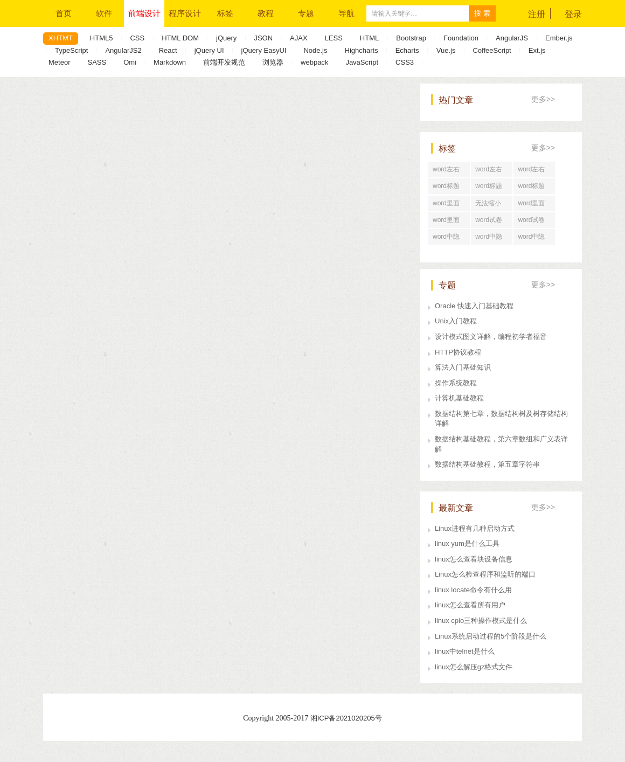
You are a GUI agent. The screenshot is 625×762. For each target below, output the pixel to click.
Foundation (460, 38)
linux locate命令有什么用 (473, 590)
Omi (129, 62)
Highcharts (361, 50)
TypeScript (71, 50)
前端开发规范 (224, 62)
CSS (137, 38)
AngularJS (512, 38)
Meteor (59, 62)
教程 (266, 13)
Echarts (407, 50)
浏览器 (272, 62)
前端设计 (144, 13)
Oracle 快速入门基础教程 (474, 306)
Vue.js (446, 50)
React (168, 50)
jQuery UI (209, 50)
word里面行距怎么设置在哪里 (449, 222)
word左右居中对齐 (488, 171)
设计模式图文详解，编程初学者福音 (491, 336)
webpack (314, 62)
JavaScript (361, 62)
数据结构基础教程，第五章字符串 (487, 464)
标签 (225, 13)
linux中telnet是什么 (465, 651)
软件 (104, 13)
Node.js (315, 50)
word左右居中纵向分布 (449, 171)
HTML (369, 38)
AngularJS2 (123, 50)
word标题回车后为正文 (449, 188)
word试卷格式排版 (531, 222)
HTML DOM (180, 38)
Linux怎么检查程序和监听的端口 (485, 574)
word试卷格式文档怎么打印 (491, 222)
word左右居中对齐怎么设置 (534, 171)
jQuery (226, 38)
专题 (306, 13)
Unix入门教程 (456, 321)
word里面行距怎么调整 (449, 205)
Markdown (170, 62)
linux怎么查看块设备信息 (473, 559)
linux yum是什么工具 (467, 543)
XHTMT (60, 38)
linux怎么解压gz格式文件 (473, 667)
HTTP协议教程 (458, 352)
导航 (346, 13)
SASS (96, 62)
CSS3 (404, 62)
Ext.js (537, 50)
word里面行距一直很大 (534, 205)
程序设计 (185, 13)
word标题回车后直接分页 (491, 188)
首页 (63, 13)
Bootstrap (411, 38)
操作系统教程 (456, 383)
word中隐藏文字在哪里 (534, 239)
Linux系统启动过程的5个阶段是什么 (490, 636)
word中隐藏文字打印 (449, 239)
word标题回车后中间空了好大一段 (534, 188)
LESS (334, 38)
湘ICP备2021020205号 (346, 718)
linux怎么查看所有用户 (470, 605)
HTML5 (101, 38)
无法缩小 (488, 203)
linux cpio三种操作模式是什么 (481, 620)
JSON (263, 38)
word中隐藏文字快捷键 (491, 239)
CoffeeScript (492, 50)
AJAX (299, 38)
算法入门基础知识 (463, 367)
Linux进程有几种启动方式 (475, 528)
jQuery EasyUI (264, 50)
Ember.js (559, 38)
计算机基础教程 (459, 398)
